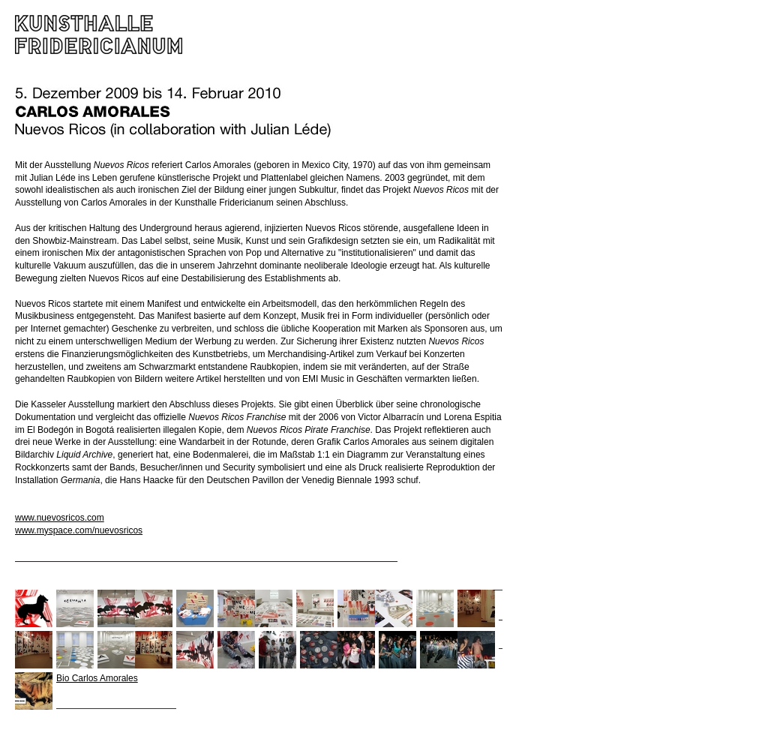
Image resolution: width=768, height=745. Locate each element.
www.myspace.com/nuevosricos (78, 530)
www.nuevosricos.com (59, 517)
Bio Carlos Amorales (97, 678)
